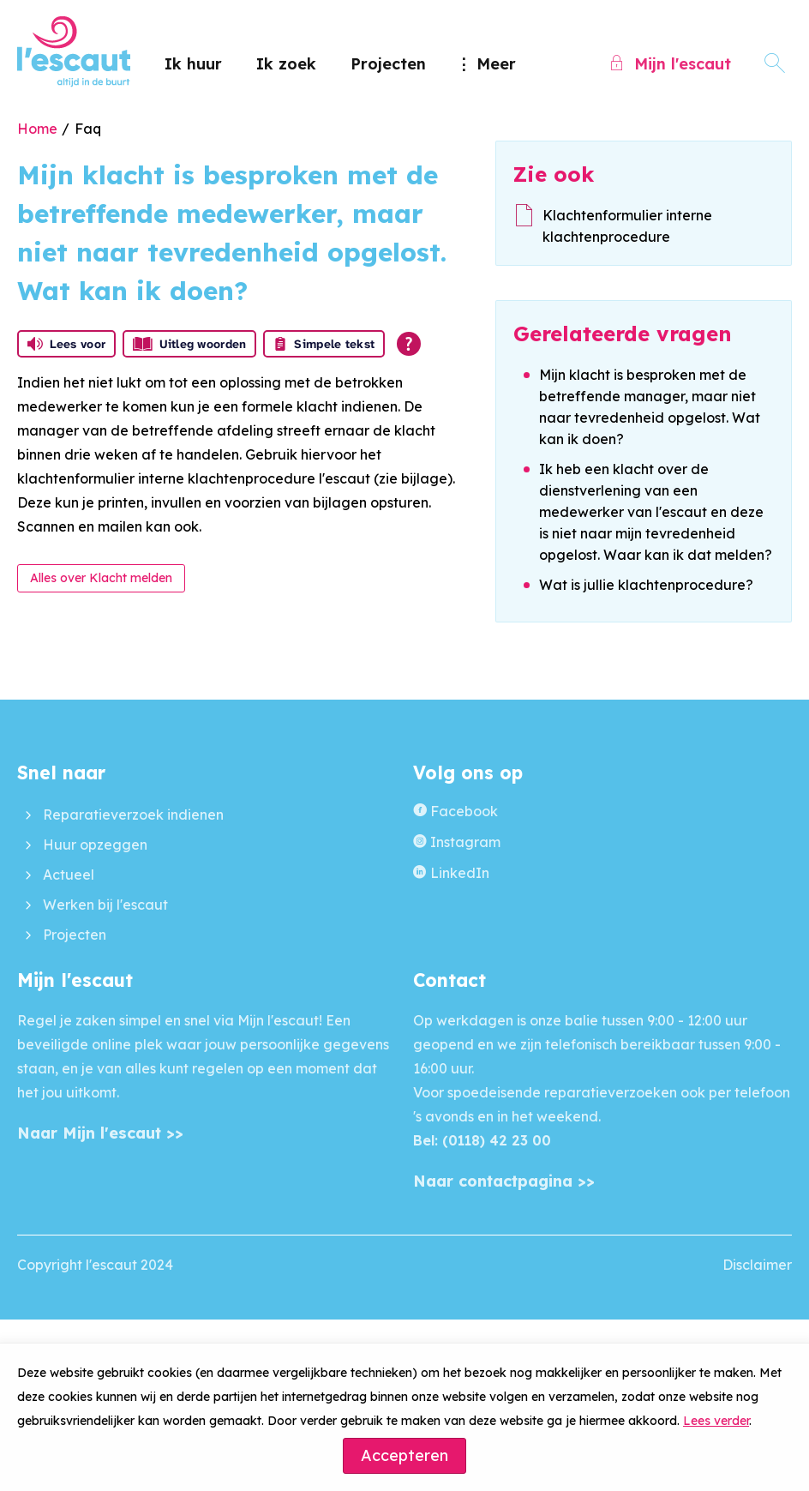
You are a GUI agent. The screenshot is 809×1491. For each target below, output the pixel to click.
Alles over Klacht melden (101, 578)
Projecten (388, 64)
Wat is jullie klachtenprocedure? (646, 584)
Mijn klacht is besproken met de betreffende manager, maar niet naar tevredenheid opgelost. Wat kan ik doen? (649, 407)
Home (37, 128)
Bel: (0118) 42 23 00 (482, 1140)
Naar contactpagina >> (504, 1181)
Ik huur (193, 64)
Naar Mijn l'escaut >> (100, 1133)
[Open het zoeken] (775, 63)
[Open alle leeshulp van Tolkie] (409, 344)
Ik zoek (286, 64)
